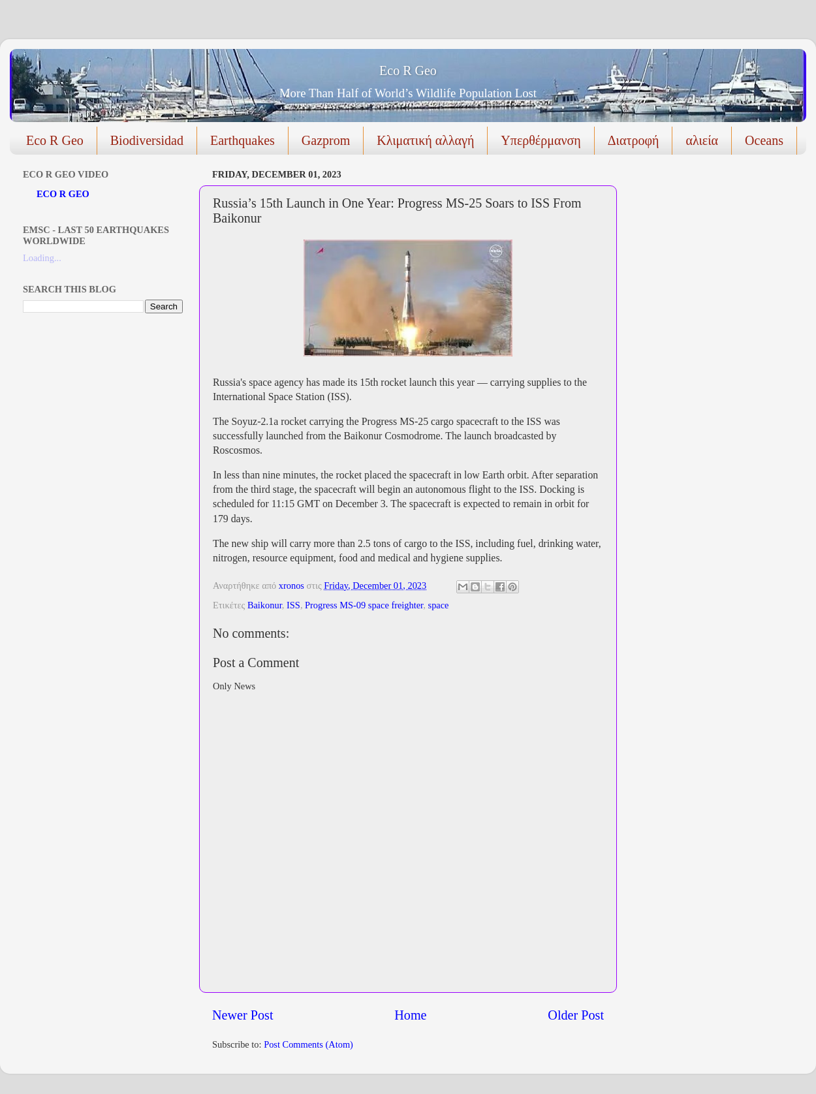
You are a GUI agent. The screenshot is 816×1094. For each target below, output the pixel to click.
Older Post (576, 1015)
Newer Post (243, 1015)
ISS (293, 605)
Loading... (42, 258)
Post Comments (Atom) (308, 1044)
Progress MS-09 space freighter (364, 605)
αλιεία (701, 140)
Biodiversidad (146, 140)
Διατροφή (633, 140)
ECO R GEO (63, 194)
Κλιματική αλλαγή (425, 140)
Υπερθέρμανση (540, 140)
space (438, 605)
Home (410, 1015)
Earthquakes (242, 140)
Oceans (764, 140)
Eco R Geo (408, 70)
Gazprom (326, 140)
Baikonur (264, 605)
